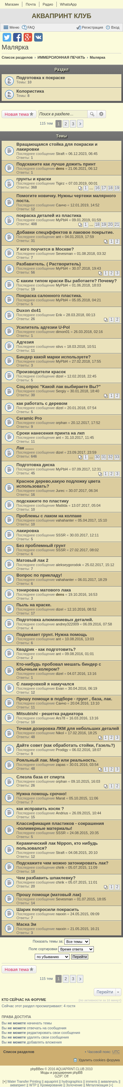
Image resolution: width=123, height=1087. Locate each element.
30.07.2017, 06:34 (83, 491)
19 (117, 188)
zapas (60, 765)
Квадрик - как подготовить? (46, 649)
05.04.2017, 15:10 (92, 520)
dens (60, 168)
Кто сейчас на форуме (24, 1000)
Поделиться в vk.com (38, 37)
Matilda (61, 505)
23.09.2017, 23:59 (81, 452)
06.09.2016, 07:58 (97, 624)
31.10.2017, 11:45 (79, 437)
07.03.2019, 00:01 (83, 183)
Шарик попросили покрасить (47, 909)
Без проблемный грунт (41, 545)
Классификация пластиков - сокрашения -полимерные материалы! (60, 826)
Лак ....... (25, 447)
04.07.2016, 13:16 (81, 674)
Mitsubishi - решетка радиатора (49, 713)
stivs (59, 346)
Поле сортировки (61, 949)
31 (104, 457)
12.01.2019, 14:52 (85, 205)
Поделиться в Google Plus (28, 37)
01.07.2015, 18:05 (91, 899)
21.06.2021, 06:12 (82, 168)
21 (117, 224)
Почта (31, 4)
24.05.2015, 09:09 (84, 914)
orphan (61, 423)
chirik (60, 867)
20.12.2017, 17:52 (85, 423)
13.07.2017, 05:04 (86, 505)
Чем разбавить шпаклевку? (45, 877)
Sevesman (64, 254)
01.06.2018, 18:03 (86, 285)
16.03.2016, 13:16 (83, 718)
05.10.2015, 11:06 (83, 798)
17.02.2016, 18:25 (82, 733)
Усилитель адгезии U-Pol (43, 327)
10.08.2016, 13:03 (79, 639)
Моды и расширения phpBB (61, 1072)
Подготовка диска (35, 464)
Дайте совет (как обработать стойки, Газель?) (65, 745)
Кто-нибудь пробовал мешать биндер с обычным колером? (58, 667)
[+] (4, 1081)
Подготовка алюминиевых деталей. (54, 619)
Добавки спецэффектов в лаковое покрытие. (65, 232)
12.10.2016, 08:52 (81, 609)
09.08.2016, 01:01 (79, 654)
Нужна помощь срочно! (41, 793)
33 (117, 457)
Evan (60, 688)
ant (58, 237)
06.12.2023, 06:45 (83, 154)
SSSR (61, 535)
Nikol (60, 733)
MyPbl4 (62, 220)
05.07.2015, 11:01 (82, 882)
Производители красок (41, 371)
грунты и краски (33, 178)
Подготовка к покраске (40, 77)
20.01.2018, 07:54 (81, 408)
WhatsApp (68, 4)
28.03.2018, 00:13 (80, 315)
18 (110, 188)
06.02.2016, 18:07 (86, 750)
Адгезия (25, 342)
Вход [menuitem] (115, 27)
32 (110, 457)
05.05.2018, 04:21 (86, 300)
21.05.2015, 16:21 (84, 929)
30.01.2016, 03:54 (84, 765)
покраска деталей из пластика (48, 215)
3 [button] (73, 123)
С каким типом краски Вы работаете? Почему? (66, 280)
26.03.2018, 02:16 (88, 332)
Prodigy (62, 750)
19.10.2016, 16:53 (82, 594)
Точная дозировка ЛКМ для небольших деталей (67, 728)
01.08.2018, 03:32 (91, 254)
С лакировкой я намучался (45, 683)
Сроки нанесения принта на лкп (50, 433)
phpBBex (37, 1069)
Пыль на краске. (33, 604)
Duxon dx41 (28, 310)
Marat (60, 798)
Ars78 (60, 718)
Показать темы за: (61, 942)
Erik (59, 315)
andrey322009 (67, 624)
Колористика (30, 91)
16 (97, 188)
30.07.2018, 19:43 (86, 268)
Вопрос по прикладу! (39, 575)
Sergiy (61, 391)
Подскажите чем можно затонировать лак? (62, 863)
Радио (48, 4)
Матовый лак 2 (32, 560)
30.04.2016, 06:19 (82, 688)
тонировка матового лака (43, 590)
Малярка (15, 47)
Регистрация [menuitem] (92, 27)
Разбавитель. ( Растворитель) (48, 263)
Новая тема (17, 114)
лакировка (27, 530)
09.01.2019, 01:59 (86, 220)
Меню (14, 27)
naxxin (61, 914)
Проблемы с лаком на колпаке (49, 515)
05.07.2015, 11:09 (82, 867)
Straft (60, 154)
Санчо (61, 205)
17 (104, 188)
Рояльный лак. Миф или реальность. (56, 760)
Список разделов (18, 1052)
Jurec (60, 491)
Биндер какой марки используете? (53, 356)
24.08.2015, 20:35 (84, 833)
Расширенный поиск (101, 114)
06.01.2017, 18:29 (92, 580)
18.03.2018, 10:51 (81, 346)
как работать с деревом (41, 403)
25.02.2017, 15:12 (99, 565)
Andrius (62, 813)
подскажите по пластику (42, 500)
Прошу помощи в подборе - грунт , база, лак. (64, 698)
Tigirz (60, 183)
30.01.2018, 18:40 (84, 391)
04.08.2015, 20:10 (83, 853)
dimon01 (63, 332)
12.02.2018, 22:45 (81, 376)
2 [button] (66, 123)
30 (97, 457)
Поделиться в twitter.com (7, 37)
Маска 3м (26, 924)
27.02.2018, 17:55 (86, 361)
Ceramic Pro (29, 418)
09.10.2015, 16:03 (85, 781)
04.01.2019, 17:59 (79, 237)
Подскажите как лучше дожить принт (56, 164)
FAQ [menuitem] (31, 27)
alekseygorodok (68, 565)
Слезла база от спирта (40, 776)
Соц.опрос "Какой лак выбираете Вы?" (58, 386)
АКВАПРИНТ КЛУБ (62, 15)
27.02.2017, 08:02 (84, 550)
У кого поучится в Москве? (45, 249)
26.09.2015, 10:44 (86, 813)
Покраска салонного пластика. (49, 295)
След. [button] (80, 124)
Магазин (12, 4)
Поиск (92, 114)
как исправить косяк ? (40, 808)
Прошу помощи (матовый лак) (48, 894)
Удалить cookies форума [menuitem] (99, 1060)
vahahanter (65, 520)
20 (110, 224)
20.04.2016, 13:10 (85, 703)
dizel (59, 376)
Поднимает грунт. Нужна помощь (51, 634)
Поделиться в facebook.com (17, 37)
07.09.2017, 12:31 (86, 469)
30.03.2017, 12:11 (84, 535)
